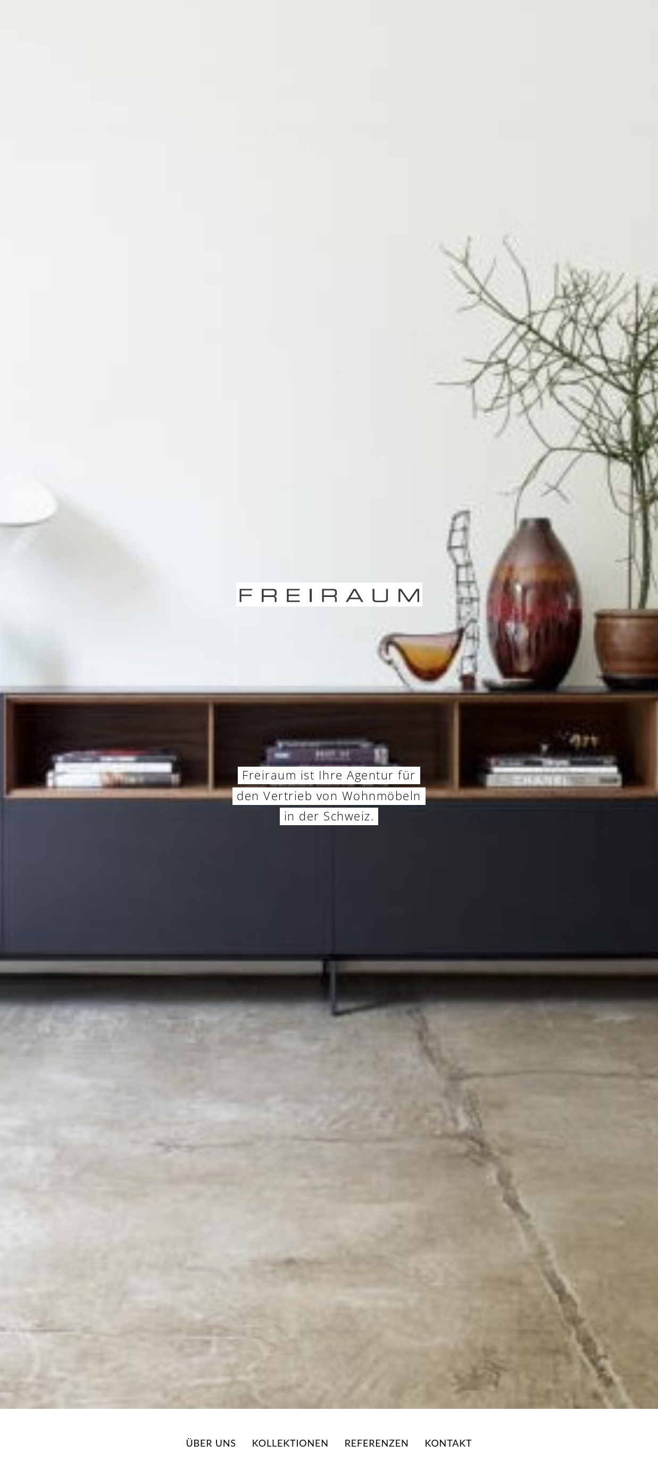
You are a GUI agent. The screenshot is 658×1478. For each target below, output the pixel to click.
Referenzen (377, 1443)
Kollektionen (290, 1443)
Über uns (211, 1443)
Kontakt (448, 1443)
